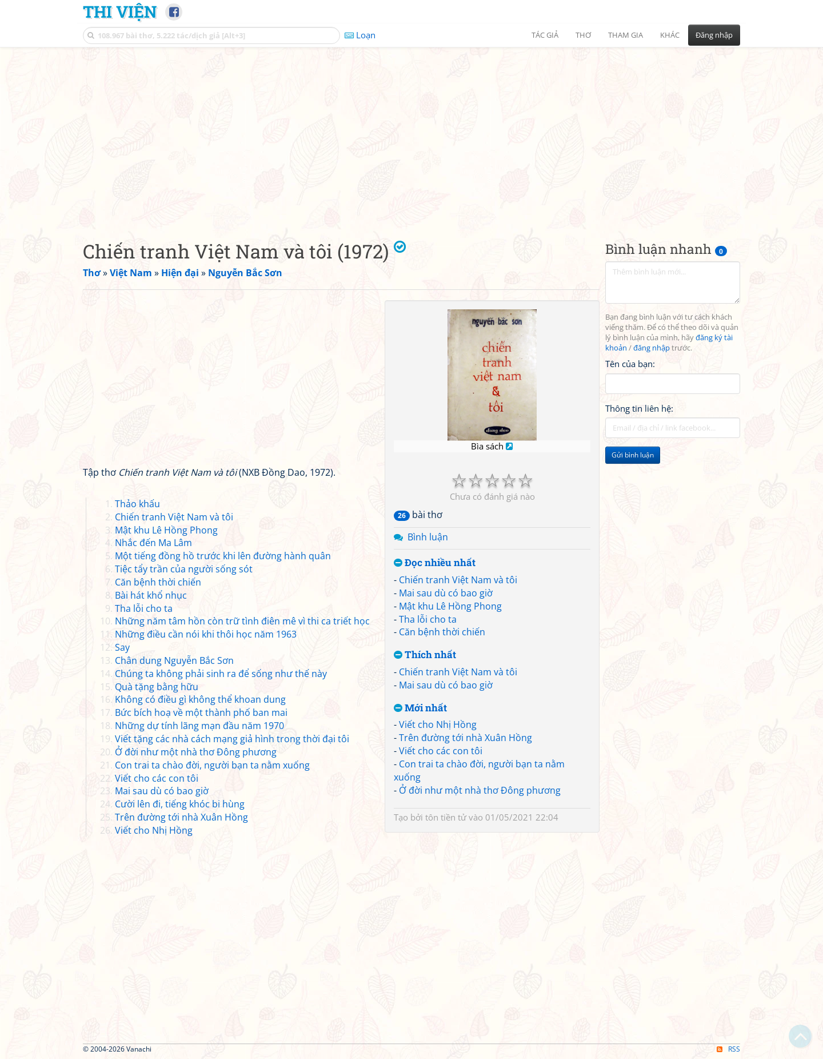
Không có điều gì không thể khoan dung (200, 699)
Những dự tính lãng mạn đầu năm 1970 (199, 725)
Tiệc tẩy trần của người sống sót (184, 569)
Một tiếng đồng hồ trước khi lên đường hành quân (223, 556)
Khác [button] (670, 35)
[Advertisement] (411, 134)
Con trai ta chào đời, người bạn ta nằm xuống (212, 765)
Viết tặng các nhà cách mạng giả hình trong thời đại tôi (232, 738)
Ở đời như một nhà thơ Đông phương (480, 790)
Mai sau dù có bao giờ (446, 593)
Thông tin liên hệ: (639, 408)
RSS (728, 1049)
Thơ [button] (583, 35)
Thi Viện (120, 11)
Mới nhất (420, 708)
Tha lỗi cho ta (428, 619)
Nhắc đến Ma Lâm (153, 542)
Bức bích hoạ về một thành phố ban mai (201, 712)
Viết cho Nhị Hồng (438, 724)
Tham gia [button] (625, 35)
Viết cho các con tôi (440, 751)
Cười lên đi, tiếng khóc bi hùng (180, 804)
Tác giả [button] (545, 35)
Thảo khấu (137, 503)
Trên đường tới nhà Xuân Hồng (465, 737)
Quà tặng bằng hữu (156, 686)
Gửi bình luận (633, 455)
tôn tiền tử (445, 817)
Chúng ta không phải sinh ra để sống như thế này (221, 673)
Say (122, 647)
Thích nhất (425, 655)
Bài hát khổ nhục (151, 595)
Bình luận (427, 537)
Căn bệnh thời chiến (442, 632)
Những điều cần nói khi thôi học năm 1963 (206, 634)
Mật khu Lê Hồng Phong (450, 606)
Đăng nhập (714, 35)
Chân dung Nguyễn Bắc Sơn (174, 660)
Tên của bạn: (630, 363)
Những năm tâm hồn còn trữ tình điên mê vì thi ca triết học (242, 621)
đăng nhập (651, 348)
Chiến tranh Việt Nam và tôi (458, 580)
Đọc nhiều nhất (435, 563)
